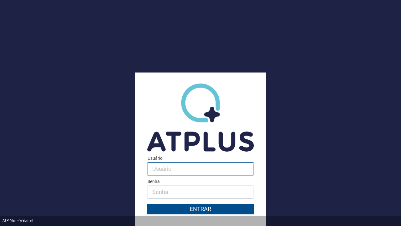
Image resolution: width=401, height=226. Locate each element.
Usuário (155, 158)
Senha (154, 181)
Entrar (200, 209)
